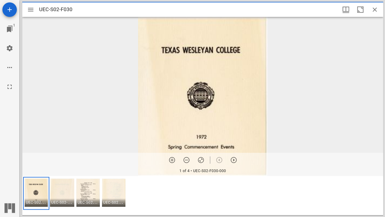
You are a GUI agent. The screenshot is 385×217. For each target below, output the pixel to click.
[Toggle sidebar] (30, 9)
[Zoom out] (186, 160)
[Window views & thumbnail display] (346, 9)
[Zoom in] (172, 160)
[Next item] (233, 160)
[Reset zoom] (201, 160)
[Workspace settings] (9, 48)
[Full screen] (9, 87)
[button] (36, 193)
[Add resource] (9, 9)
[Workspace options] (9, 67)
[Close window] (375, 9)
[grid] (202, 195)
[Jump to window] (9, 29)
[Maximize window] (360, 9)
